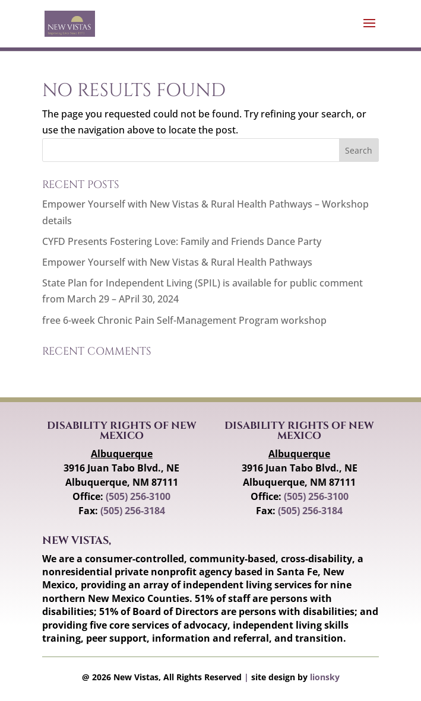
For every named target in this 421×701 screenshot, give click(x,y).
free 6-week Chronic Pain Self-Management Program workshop (184, 320)
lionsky (325, 677)
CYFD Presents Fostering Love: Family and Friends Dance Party (181, 241)
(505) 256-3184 (132, 510)
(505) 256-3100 (138, 496)
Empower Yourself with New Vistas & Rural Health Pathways (177, 262)
